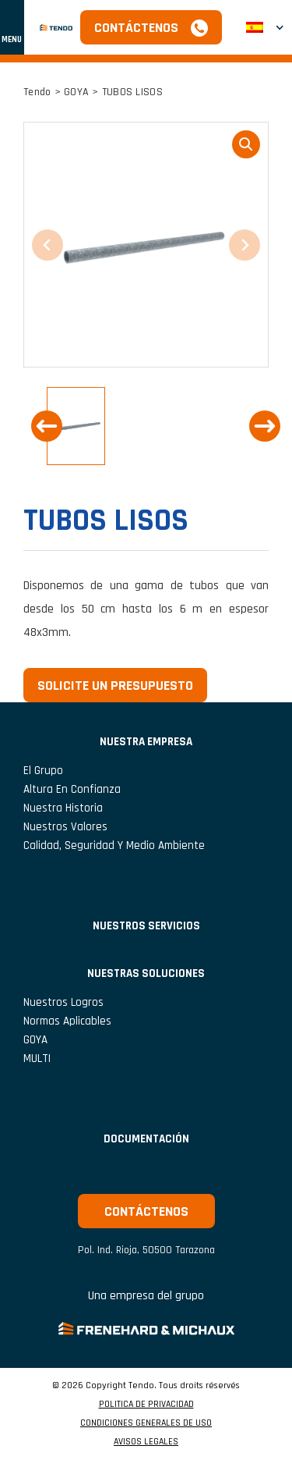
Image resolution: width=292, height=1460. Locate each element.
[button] (76, 426)
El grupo (43, 770)
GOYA (76, 92)
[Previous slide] (46, 426)
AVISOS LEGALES (146, 1442)
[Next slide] (264, 426)
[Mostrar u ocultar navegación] (12, 27)
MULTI (37, 1058)
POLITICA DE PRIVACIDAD (146, 1404)
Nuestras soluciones (146, 973)
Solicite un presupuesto (115, 685)
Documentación (146, 1138)
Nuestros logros (63, 1002)
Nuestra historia (63, 808)
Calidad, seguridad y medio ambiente (114, 845)
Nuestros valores (65, 826)
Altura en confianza (72, 789)
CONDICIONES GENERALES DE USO (146, 1423)
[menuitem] (264, 27)
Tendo (37, 92)
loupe (246, 144)
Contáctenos (136, 28)
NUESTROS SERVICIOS (146, 925)
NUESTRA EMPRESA (146, 741)
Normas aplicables (67, 1021)
